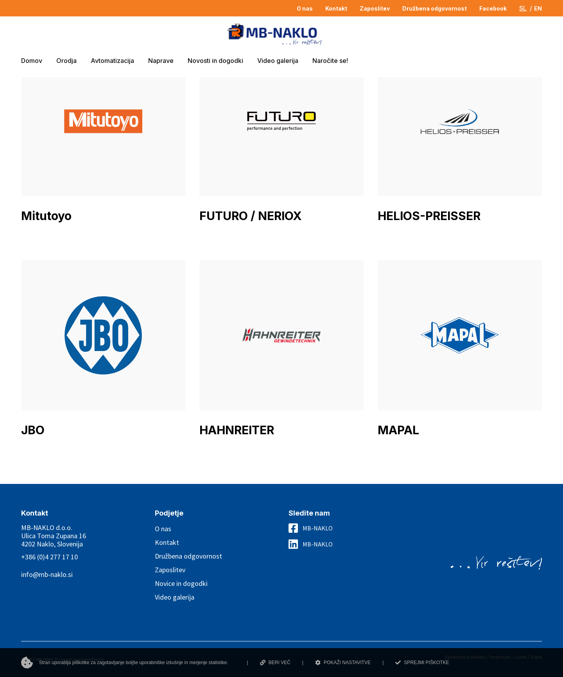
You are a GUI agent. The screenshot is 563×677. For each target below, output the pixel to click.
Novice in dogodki (181, 583)
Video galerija (174, 597)
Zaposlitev (170, 569)
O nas (163, 528)
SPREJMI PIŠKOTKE (422, 662)
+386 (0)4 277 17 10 (49, 557)
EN (538, 8)
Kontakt (167, 542)
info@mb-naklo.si (47, 574)
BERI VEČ (275, 662)
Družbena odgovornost (188, 556)
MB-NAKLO (318, 528)
